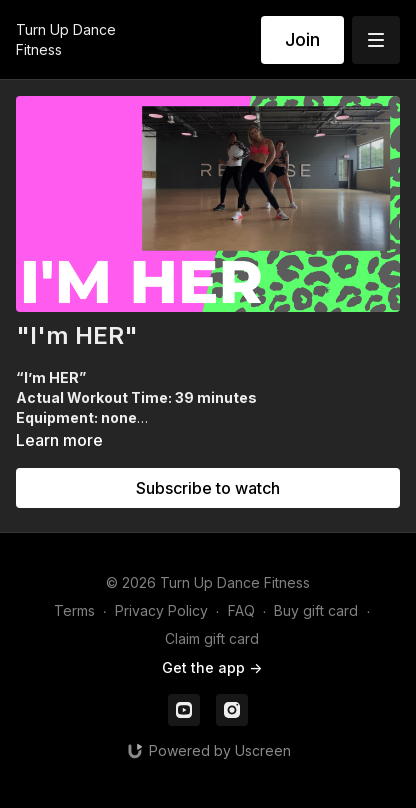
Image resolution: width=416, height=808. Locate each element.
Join (302, 39)
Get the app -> (212, 667)
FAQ (241, 610)
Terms (74, 610)
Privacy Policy (161, 610)
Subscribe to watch (208, 488)
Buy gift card (316, 610)
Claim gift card (212, 638)
